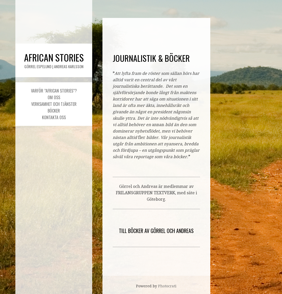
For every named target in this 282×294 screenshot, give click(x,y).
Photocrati (167, 286)
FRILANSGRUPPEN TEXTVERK (145, 192)
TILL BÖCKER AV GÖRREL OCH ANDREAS (156, 231)
